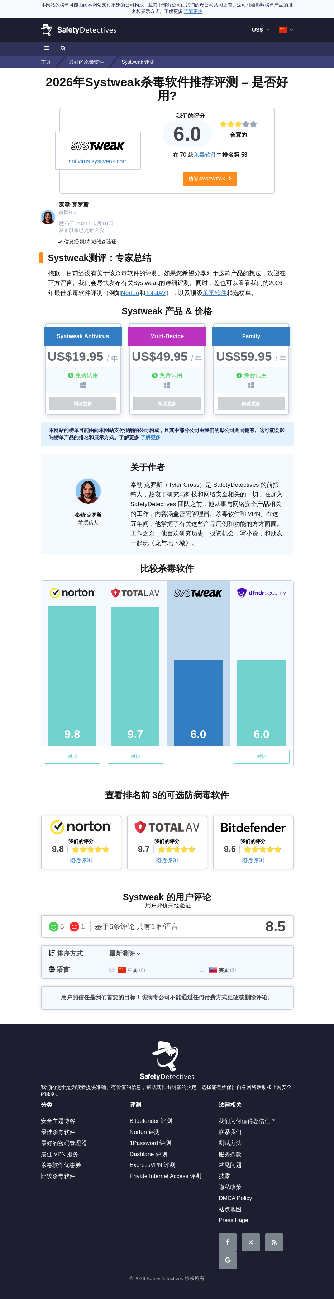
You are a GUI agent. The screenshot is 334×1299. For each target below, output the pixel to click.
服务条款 (230, 1154)
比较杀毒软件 (58, 1176)
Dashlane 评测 (148, 1154)
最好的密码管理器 (64, 1143)
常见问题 (230, 1165)
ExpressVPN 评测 (152, 1165)
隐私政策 (230, 1187)
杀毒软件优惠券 (61, 1165)
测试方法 (230, 1143)
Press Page (233, 1220)
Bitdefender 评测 (151, 1121)
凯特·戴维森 (93, 241)
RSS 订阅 (274, 1242)
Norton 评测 (145, 1132)
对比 (72, 756)
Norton (130, 293)
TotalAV (155, 293)
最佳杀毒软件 (58, 1132)
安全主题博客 (58, 1121)
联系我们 (230, 1132)
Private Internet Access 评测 (165, 1176)
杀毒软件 (205, 155)
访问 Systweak (210, 178)
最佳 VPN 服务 (60, 1154)
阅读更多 (82, 403)
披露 (224, 1176)
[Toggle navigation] (48, 49)
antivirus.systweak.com (98, 161)
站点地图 (230, 1209)
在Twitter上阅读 (251, 1242)
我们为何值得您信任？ (247, 1121)
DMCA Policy (235, 1198)
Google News (227, 1260)
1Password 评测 (150, 1143)
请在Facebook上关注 (227, 1242)
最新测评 (122, 953)
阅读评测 (81, 861)
